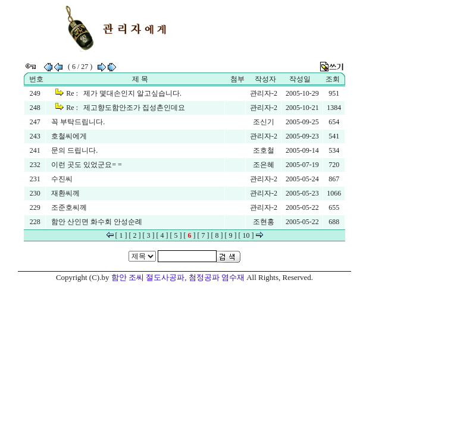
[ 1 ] (121, 235)
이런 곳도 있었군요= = (86, 164)
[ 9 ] (231, 235)
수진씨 (62, 179)
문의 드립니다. (74, 150)
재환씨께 (65, 193)
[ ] (190, 235)
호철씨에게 (69, 136)
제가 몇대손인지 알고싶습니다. (132, 93)
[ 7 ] (203, 235)
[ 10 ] (246, 235)
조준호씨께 (69, 207)
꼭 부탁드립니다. (78, 122)
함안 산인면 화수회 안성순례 (96, 222)
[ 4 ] (162, 235)
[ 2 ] (135, 235)
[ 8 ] (217, 235)
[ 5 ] (176, 235)
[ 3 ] (149, 235)
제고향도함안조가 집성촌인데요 (134, 107)
